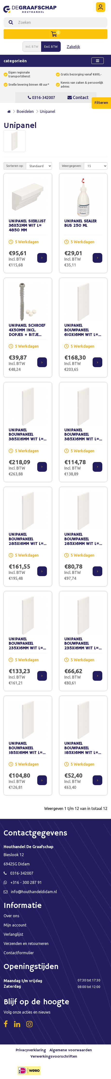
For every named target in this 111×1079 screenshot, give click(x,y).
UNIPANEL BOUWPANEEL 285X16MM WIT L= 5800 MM (26, 541)
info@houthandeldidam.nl (34, 891)
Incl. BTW (32, 46)
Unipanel (47, 111)
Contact (78, 97)
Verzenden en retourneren (26, 943)
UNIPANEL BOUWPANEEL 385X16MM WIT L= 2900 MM (81, 437)
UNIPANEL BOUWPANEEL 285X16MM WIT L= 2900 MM (81, 541)
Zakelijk (73, 47)
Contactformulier (19, 953)
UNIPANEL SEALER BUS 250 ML (80, 223)
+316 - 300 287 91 (26, 882)
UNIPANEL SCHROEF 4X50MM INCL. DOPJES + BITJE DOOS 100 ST (27, 332)
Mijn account (15, 925)
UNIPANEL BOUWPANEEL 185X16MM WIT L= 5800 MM (26, 750)
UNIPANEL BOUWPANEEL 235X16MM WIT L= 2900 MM (81, 646)
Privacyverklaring (31, 1050)
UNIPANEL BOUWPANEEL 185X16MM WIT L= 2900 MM (81, 750)
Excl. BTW (51, 46)
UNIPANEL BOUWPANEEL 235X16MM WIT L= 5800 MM (26, 646)
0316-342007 (41, 97)
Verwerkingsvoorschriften (53, 1056)
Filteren (101, 102)
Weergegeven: (71, 165)
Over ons (11, 916)
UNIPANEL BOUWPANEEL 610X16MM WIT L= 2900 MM (81, 332)
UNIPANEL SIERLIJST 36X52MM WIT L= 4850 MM (27, 226)
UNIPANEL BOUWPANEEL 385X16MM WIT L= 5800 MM (26, 437)
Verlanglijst (13, 934)
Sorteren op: (14, 165)
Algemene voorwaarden (71, 1050)
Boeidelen (25, 111)
